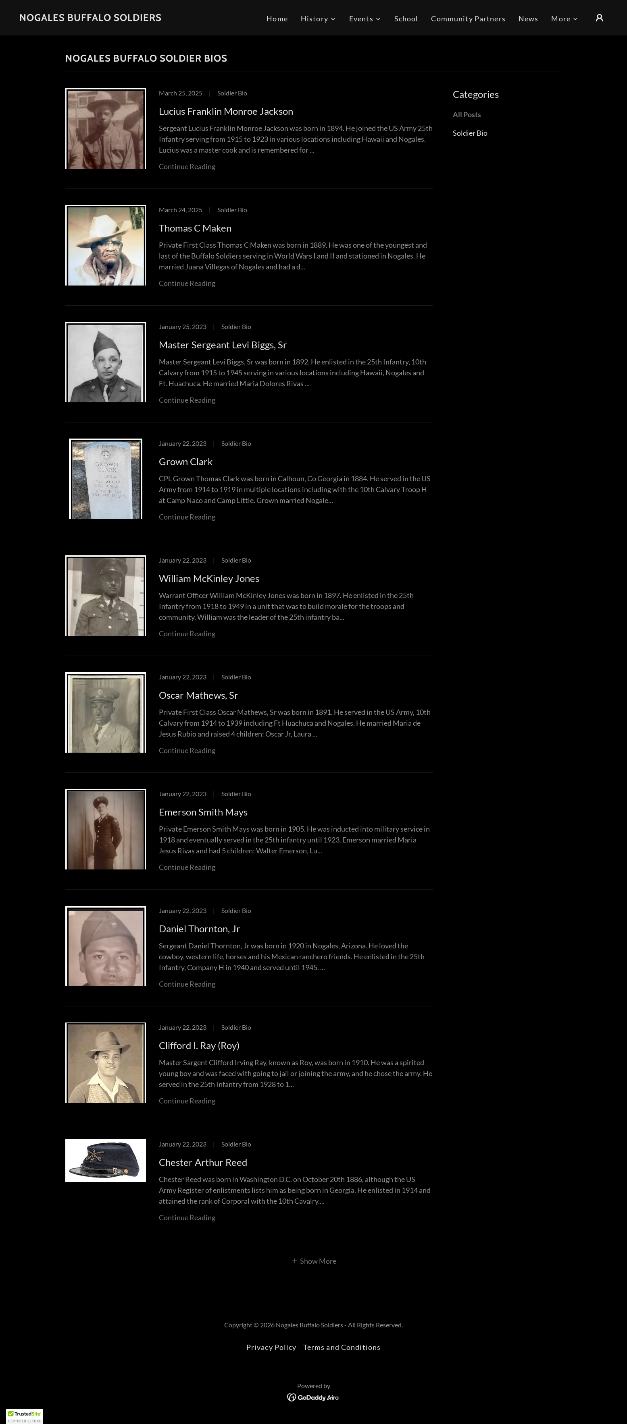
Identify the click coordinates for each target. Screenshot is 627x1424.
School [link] (406, 18)
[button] (318, 18)
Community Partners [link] (468, 18)
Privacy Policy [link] (271, 1347)
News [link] (529, 18)
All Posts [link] (467, 114)
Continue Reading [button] (187, 166)
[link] (90, 18)
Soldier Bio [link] (470, 132)
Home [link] (277, 18)
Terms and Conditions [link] (342, 1347)
